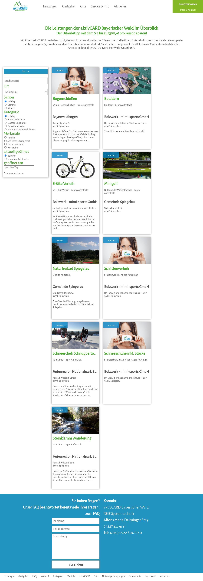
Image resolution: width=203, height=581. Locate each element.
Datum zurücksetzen (14, 173)
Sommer (10, 105)
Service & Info (100, 6)
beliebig (10, 101)
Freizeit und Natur (15, 126)
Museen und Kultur (15, 123)
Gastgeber (68, 6)
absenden (76, 564)
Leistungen (50, 6)
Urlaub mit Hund (14, 144)
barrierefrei (11, 147)
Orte (83, 6)
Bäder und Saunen (15, 119)
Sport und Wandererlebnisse (20, 129)
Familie (9, 137)
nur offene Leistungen (17, 159)
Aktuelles (120, 6)
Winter (9, 108)
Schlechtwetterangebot (17, 141)
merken (59, 70)
